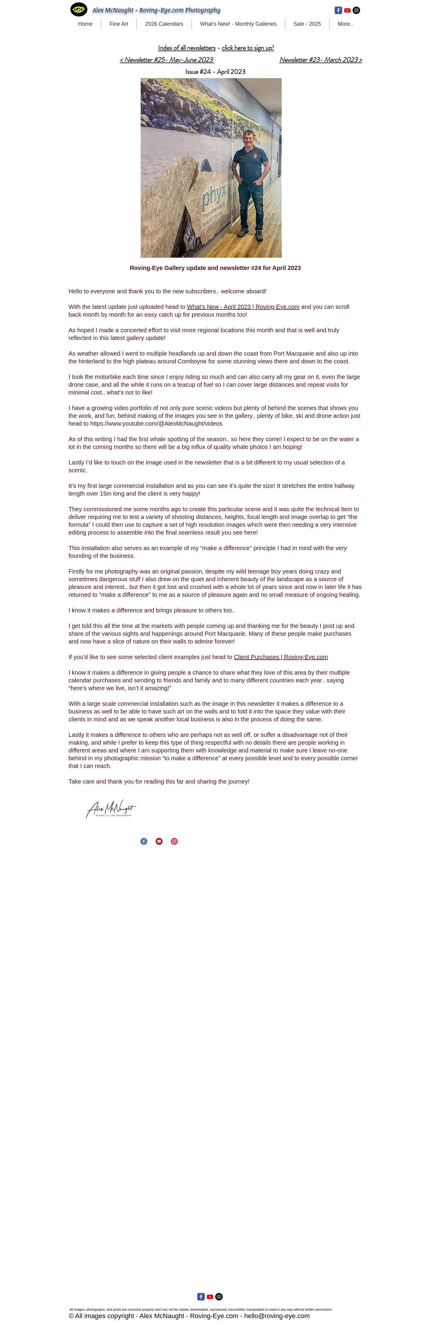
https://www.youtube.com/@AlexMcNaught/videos (156, 423)
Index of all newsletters (187, 47)
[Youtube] (347, 10)
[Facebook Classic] (338, 10)
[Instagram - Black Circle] (356, 10)
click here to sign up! (248, 47)
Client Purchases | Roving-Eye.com (281, 657)
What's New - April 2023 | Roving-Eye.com (243, 306)
